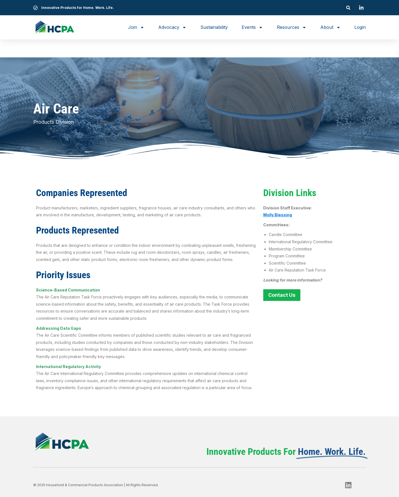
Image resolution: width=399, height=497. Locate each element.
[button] (348, 7)
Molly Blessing (277, 214)
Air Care (56, 109)
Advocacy (172, 27)
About (330, 27)
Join (136, 27)
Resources (291, 27)
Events (252, 27)
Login (360, 27)
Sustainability (214, 27)
